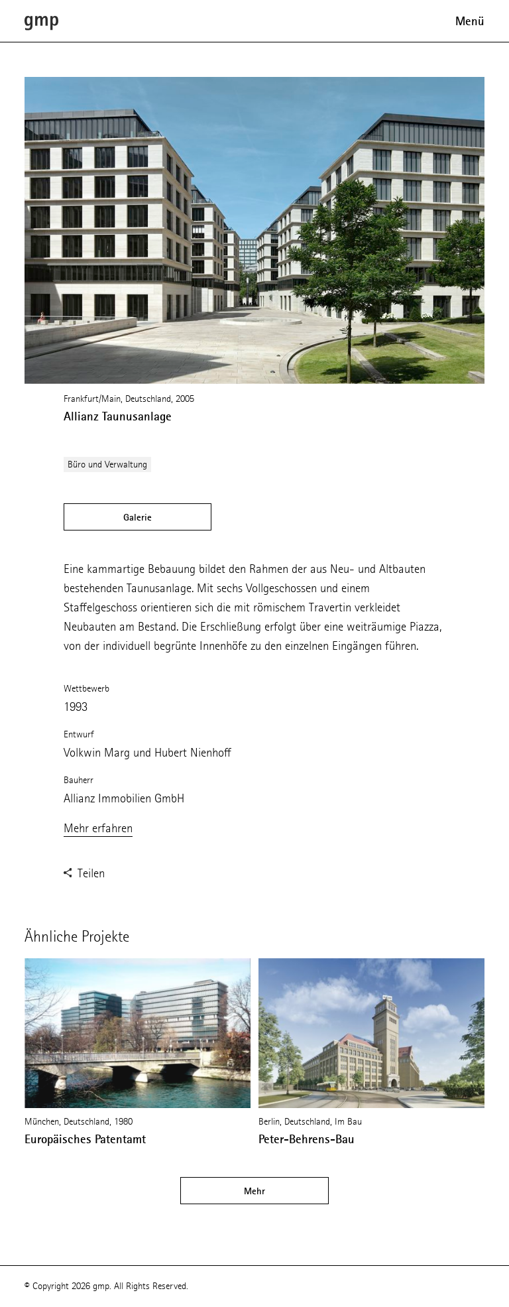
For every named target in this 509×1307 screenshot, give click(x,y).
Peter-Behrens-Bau (306, 1139)
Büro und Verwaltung (107, 464)
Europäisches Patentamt (85, 1139)
